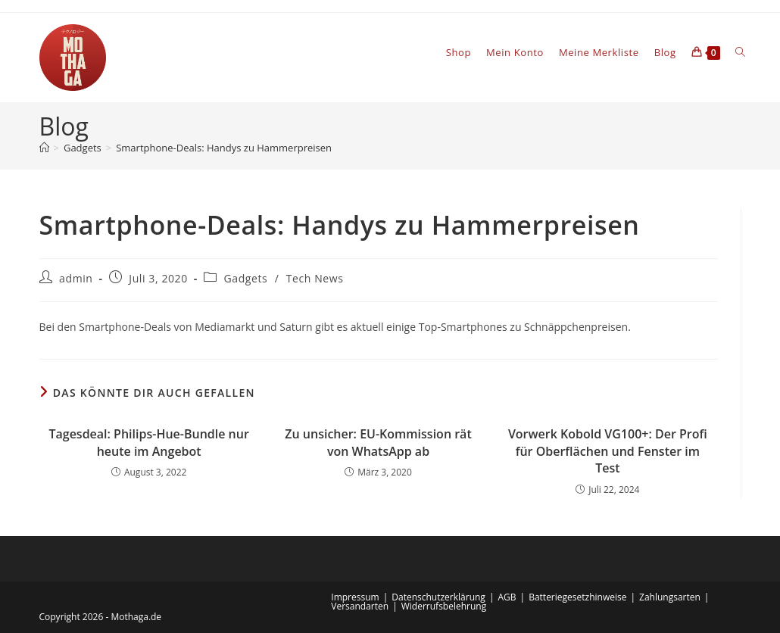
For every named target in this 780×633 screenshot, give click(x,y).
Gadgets (246, 278)
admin (75, 278)
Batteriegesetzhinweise (577, 597)
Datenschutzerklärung (438, 597)
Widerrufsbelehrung (443, 606)
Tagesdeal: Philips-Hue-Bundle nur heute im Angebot (148, 442)
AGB (507, 597)
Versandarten (359, 606)
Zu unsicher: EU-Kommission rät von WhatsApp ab (378, 442)
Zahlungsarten (669, 597)
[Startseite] (44, 147)
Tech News (315, 278)
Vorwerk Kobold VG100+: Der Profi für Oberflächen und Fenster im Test (607, 451)
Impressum (355, 597)
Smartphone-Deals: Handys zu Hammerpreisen (224, 147)
